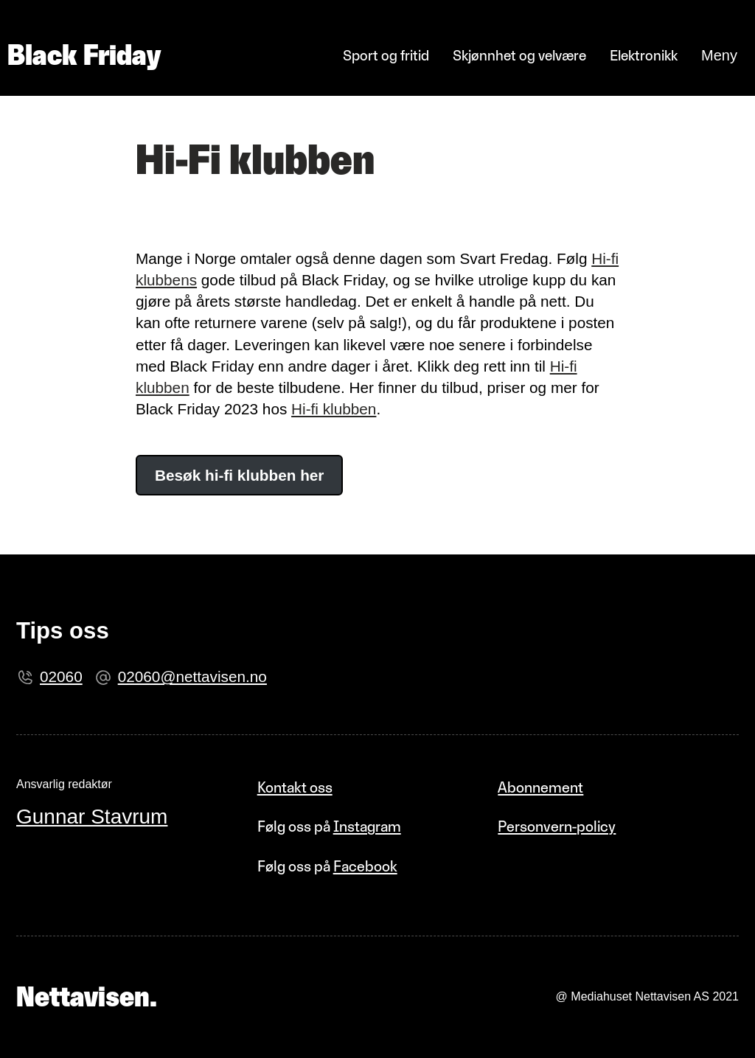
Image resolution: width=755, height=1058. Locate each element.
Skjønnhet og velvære (519, 55)
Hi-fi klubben (333, 408)
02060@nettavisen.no (192, 676)
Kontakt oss (295, 787)
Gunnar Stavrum (91, 816)
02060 (61, 676)
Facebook (365, 866)
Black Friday (84, 55)
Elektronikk (644, 55)
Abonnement (540, 787)
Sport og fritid (386, 55)
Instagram (367, 826)
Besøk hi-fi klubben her (239, 475)
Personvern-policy (557, 826)
